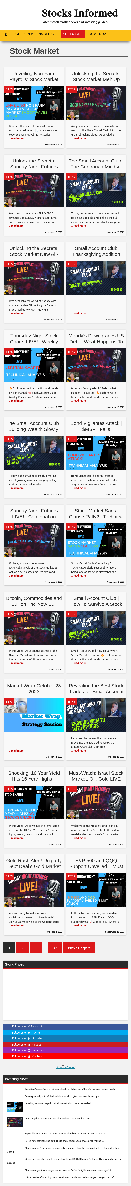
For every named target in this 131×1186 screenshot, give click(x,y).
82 (55, 948)
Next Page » (79, 948)
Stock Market (73, 33)
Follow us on (27, 1026)
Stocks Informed (79, 13)
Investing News (24, 33)
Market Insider (49, 33)
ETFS (9, 89)
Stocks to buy (97, 33)
